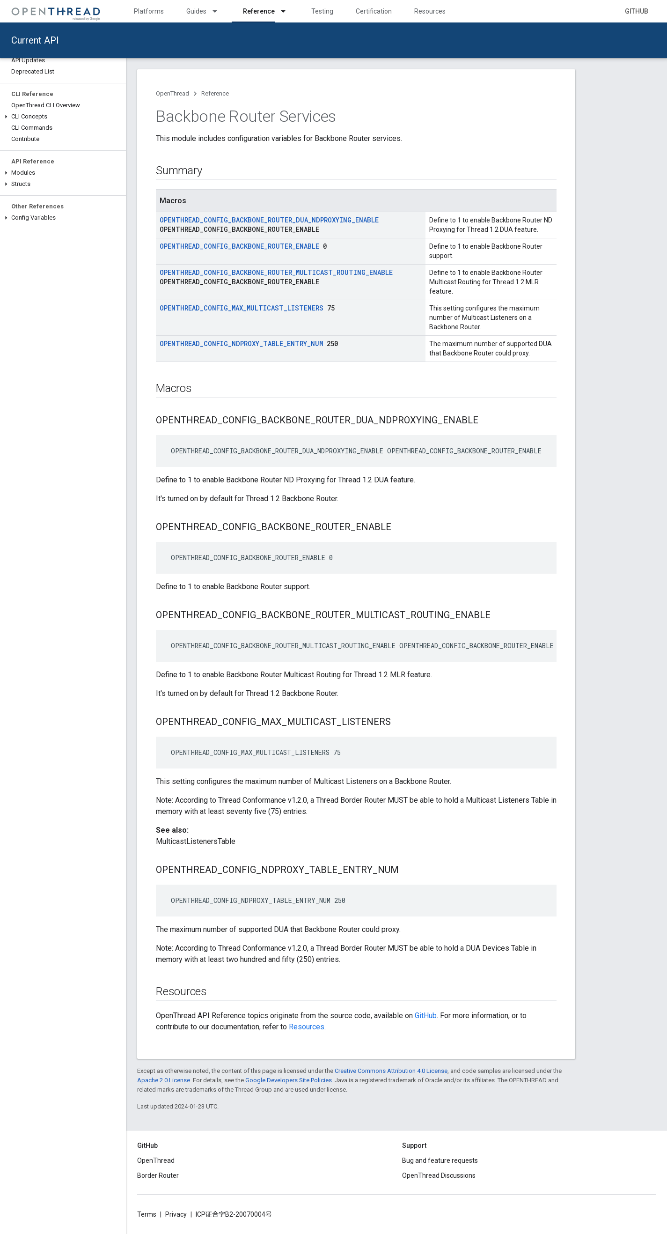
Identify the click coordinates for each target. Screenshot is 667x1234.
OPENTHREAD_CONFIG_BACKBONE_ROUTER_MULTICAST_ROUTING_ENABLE (276, 272)
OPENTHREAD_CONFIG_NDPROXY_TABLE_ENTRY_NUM (241, 343)
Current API (35, 40)
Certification (374, 11)
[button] (63, 116)
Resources (430, 11)
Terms (146, 1214)
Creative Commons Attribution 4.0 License (391, 1070)
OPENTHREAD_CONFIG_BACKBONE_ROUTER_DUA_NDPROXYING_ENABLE (269, 219)
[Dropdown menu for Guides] (219, 11)
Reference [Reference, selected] (259, 11)
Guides (196, 11)
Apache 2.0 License (163, 1080)
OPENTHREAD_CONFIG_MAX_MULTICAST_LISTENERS (241, 307)
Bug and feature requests (440, 1160)
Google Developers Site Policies (288, 1080)
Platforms (149, 11)
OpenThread (172, 93)
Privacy (176, 1214)
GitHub (636, 11)
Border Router (158, 1175)
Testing (322, 11)
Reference (215, 93)
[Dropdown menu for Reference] (287, 11)
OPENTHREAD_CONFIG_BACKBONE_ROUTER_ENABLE (239, 246)
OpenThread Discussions (439, 1175)
